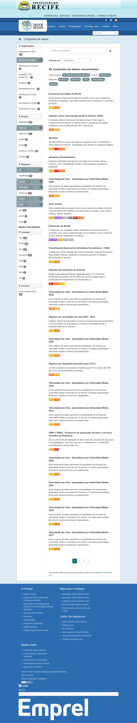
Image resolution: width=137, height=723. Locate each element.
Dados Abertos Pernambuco (74, 622)
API (93, 573)
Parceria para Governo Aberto (36, 663)
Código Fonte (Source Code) (35, 630)
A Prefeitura (51, 16)
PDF (56, 149)
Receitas (53, 138)
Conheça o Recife (106, 16)
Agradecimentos (30, 627)
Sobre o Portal (29, 594)
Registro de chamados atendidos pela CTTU (72, 364)
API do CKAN (27, 675)
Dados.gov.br (68, 625)
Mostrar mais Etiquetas (29, 227)
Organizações (49, 26)
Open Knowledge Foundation (33, 679)
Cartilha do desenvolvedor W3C (76, 601)
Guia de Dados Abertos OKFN (75, 604)
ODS (71, 240)
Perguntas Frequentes (33, 623)
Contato (105, 26)
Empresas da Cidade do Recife (65, 94)
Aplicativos (28, 616)
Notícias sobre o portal (33, 613)
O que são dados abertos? (34, 650)
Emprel (53, 709)
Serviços (65, 16)
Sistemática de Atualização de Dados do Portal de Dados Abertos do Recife (38, 607)
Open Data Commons (32, 667)
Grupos (62, 26)
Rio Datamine (68, 629)
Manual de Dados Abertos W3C (75, 594)
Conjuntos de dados (36, 39)
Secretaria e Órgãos (83, 16)
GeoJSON (58, 218)
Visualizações (75, 26)
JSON (57, 107)
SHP (65, 218)
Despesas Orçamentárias (62, 157)
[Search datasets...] (78, 51)
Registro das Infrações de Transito (67, 270)
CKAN (23, 685)
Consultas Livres (91, 26)
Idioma (22, 690)
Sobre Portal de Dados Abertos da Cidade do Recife (43, 672)
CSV (51, 107)
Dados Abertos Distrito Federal (75, 632)
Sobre (115, 26)
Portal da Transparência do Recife (77, 635)
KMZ (65, 240)
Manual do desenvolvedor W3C (75, 597)
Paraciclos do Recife (60, 226)
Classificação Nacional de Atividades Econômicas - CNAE (79, 248)
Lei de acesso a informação (35, 660)
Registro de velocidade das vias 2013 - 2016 (72, 317)
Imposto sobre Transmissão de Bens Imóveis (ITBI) (76, 116)
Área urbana (55, 204)
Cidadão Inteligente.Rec (72, 639)
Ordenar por (54, 60)
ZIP (70, 218)
